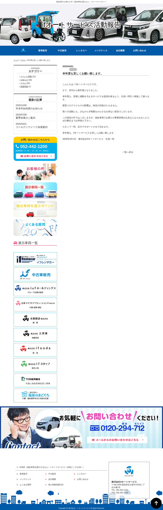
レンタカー (81, 50)
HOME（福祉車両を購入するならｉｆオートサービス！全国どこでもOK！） (52, 467)
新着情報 (24, 86)
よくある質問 (25, 485)
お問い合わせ (139, 50)
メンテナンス (100, 50)
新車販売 (42, 50)
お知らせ (24, 80)
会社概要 (120, 50)
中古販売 (62, 50)
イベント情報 (26, 76)
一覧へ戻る (127, 152)
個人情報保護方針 (56, 485)
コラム (22, 60)
